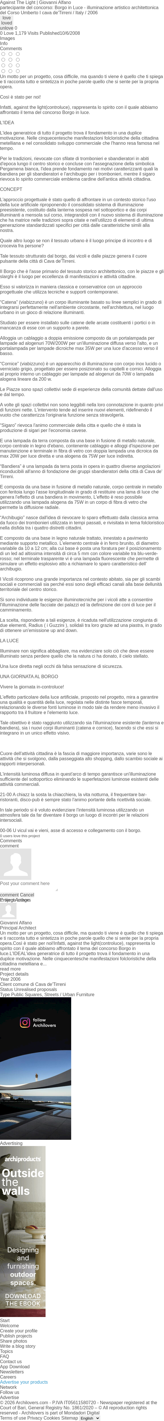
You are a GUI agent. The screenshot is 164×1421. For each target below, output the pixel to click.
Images (7, 38)
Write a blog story (17, 1346)
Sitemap (69, 1418)
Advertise (9, 1397)
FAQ (4, 1356)
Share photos (13, 1341)
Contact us (11, 1361)
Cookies (52, 1418)
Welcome (9, 1325)
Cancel (27, 894)
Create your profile (19, 1330)
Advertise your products (24, 1382)
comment (9, 894)
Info (4, 43)
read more (10, 969)
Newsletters (12, 1371)
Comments (11, 48)
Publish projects (16, 1336)
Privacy (34, 1418)
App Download (15, 1366)
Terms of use (13, 1418)
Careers (8, 1377)
